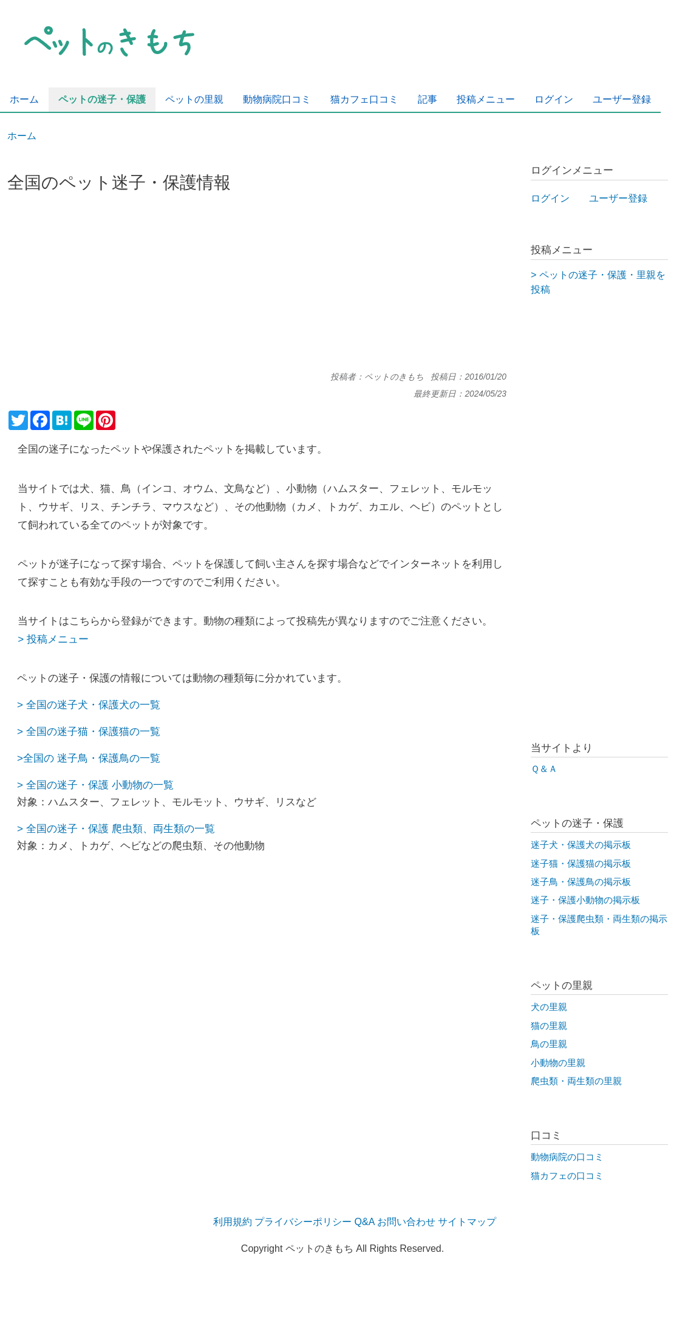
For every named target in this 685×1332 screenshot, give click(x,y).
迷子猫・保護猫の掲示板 (581, 864)
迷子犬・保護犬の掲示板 (581, 845)
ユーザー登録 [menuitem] (622, 99)
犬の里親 (549, 1007)
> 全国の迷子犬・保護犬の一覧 (88, 704)
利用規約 (232, 1222)
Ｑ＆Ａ (544, 769)
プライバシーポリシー (303, 1222)
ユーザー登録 (618, 198)
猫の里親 (549, 1026)
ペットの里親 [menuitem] (194, 99)
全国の (41, 731)
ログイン (550, 198)
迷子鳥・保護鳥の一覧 (107, 758)
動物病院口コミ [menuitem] (277, 99)
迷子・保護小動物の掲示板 (585, 900)
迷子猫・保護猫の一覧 (108, 731)
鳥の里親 (549, 1044)
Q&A (365, 1222)
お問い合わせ (406, 1222)
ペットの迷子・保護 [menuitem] (102, 99)
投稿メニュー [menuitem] (486, 99)
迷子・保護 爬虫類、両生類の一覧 (136, 828)
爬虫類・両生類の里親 (576, 1081)
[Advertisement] (257, 287)
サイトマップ (467, 1222)
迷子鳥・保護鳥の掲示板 (581, 882)
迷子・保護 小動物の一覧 (115, 785)
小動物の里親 (558, 1063)
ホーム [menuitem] (24, 99)
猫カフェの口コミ (567, 1176)
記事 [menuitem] (427, 99)
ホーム (21, 136)
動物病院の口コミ (567, 1157)
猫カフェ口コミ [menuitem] (364, 99)
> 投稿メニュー (53, 639)
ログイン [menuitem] (553, 99)
